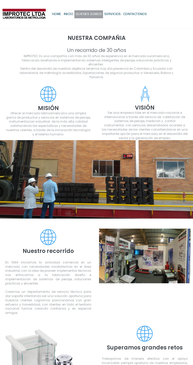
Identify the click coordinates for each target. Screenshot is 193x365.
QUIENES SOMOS (89, 14)
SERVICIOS (112, 14)
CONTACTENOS (135, 14)
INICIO (68, 14)
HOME (56, 14)
